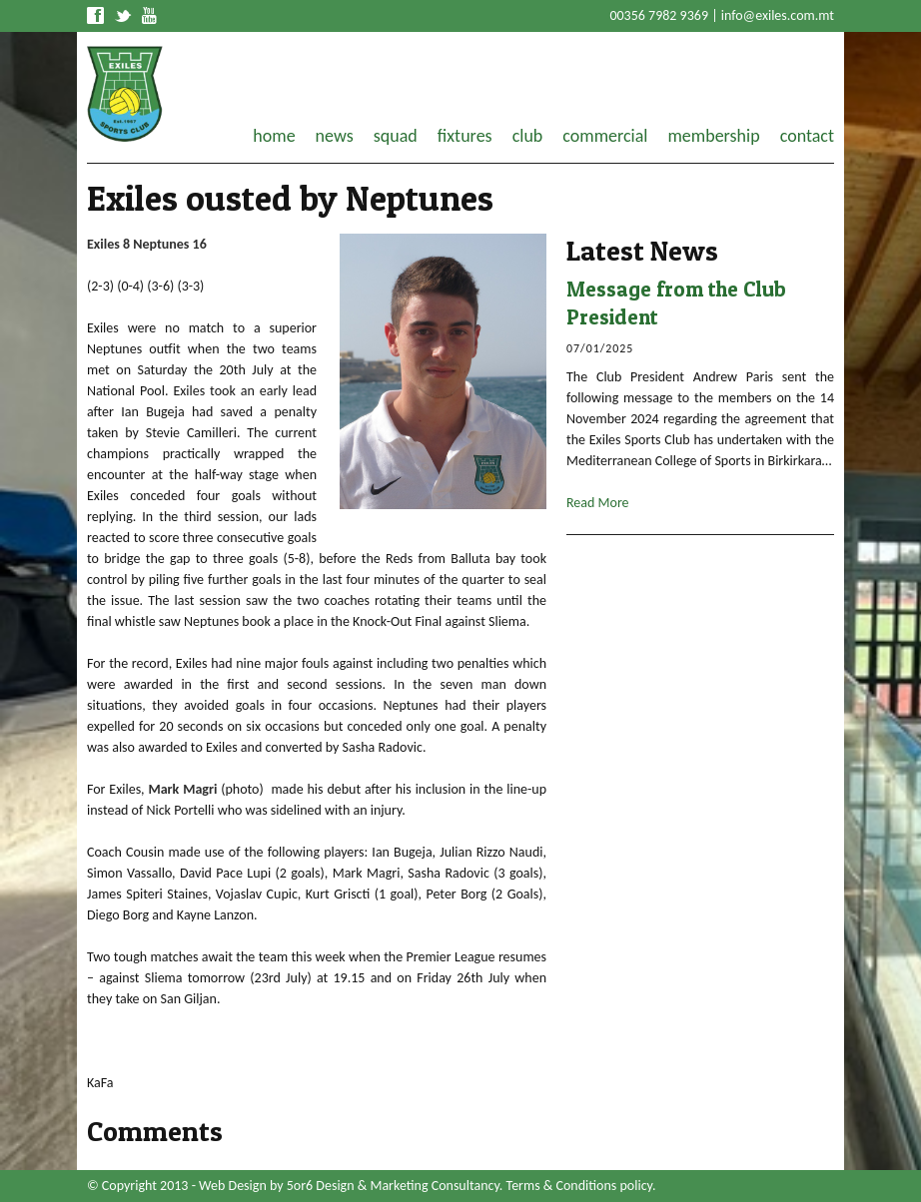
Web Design (233, 1185)
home (274, 136)
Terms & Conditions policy (579, 1185)
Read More (597, 502)
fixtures (465, 136)
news (335, 136)
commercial (604, 136)
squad (396, 136)
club (527, 136)
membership (713, 136)
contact (807, 136)
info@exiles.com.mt (777, 15)
